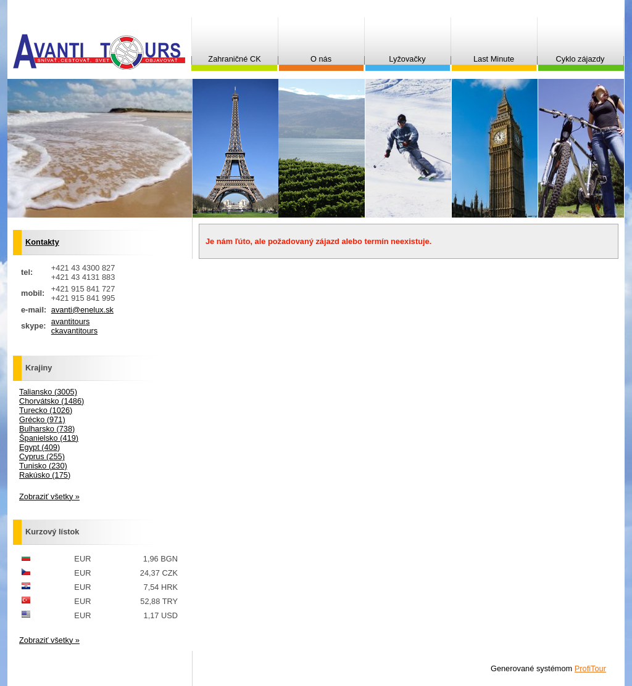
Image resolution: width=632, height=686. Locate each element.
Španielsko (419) (48, 438)
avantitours (70, 321)
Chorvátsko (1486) (51, 401)
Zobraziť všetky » (49, 496)
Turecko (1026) (45, 410)
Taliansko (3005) (48, 391)
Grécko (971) (42, 419)
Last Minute (493, 58)
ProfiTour (590, 668)
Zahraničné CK (234, 58)
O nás (320, 58)
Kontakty (42, 242)
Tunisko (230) (43, 465)
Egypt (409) (39, 447)
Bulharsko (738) (47, 428)
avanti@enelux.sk (82, 309)
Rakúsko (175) (44, 475)
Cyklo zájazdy (580, 58)
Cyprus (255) (42, 456)
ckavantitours (74, 330)
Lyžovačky (407, 58)
